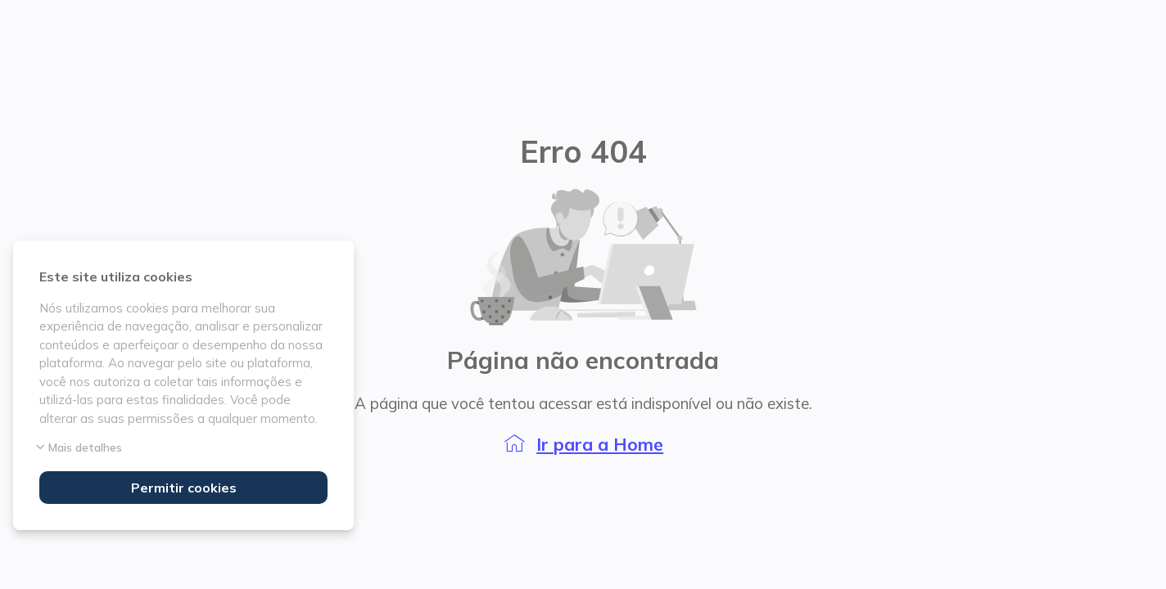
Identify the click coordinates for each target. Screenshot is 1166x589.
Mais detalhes (80, 447)
